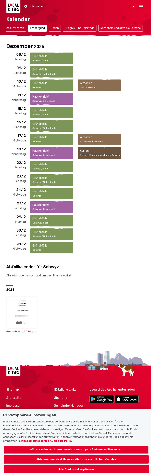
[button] (33, 6)
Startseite (13, 398)
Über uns (60, 398)
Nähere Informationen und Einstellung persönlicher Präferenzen (76, 452)
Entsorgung (37, 28)
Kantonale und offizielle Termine (120, 28)
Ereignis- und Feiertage (79, 28)
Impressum (14, 405)
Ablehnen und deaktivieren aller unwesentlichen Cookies (76, 462)
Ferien (55, 28)
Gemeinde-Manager (68, 405)
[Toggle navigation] (141, 6)
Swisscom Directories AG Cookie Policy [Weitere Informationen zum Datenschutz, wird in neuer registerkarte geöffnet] (45, 444)
